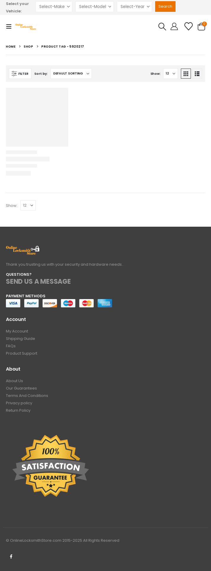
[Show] (170, 73)
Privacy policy (19, 403)
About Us (14, 381)
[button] (10, 27)
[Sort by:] (71, 73)
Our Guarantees (21, 388)
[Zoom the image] (23, 249)
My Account (17, 331)
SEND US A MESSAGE (38, 281)
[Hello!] (174, 26)
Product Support (21, 353)
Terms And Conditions (27, 395)
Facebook (11, 556)
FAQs (11, 346)
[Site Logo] (27, 26)
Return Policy (18, 410)
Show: (155, 73)
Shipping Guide (20, 338)
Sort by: (41, 73)
